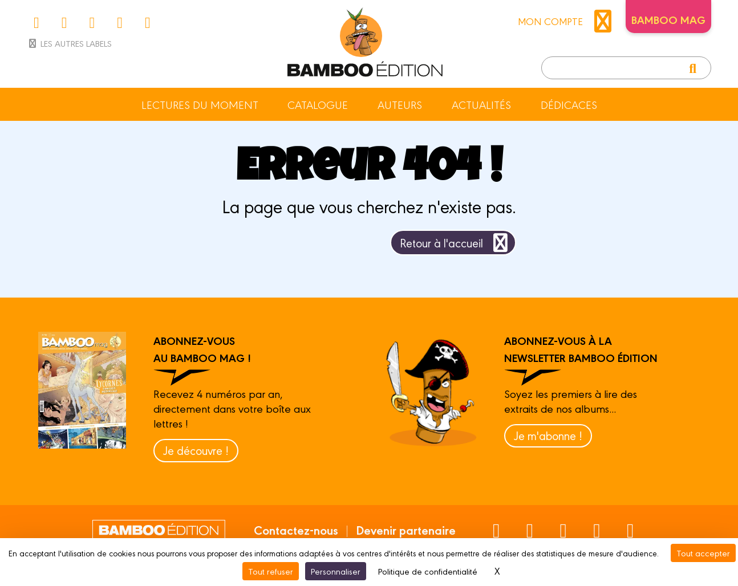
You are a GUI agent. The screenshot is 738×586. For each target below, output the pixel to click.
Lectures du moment (199, 104)
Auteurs (400, 104)
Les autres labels (69, 43)
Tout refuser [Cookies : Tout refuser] (270, 571)
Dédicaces (569, 104)
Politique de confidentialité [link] (427, 571)
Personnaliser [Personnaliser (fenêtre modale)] (335, 571)
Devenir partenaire (406, 529)
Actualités (481, 104)
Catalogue (317, 104)
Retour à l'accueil (456, 242)
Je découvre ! (196, 450)
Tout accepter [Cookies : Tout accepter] (703, 553)
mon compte (567, 21)
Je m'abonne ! (548, 435)
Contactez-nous (296, 529)
